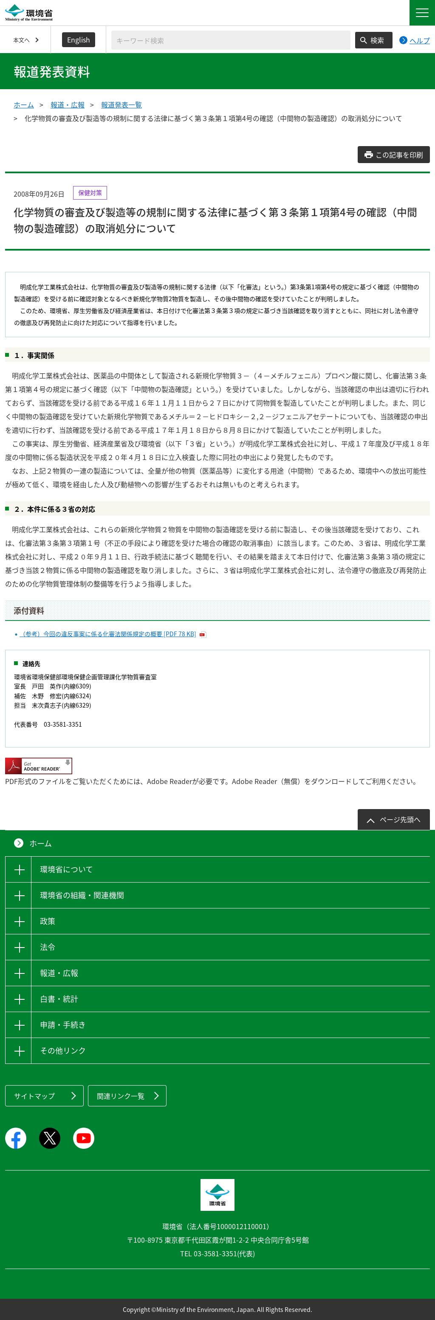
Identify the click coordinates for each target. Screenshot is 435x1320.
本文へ (21, 40)
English (78, 39)
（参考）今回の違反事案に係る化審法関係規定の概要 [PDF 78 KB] (108, 633)
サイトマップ (34, 1096)
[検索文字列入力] (230, 40)
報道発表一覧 (121, 104)
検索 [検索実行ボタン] (377, 40)
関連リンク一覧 (120, 1096)
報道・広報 (68, 104)
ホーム (24, 104)
